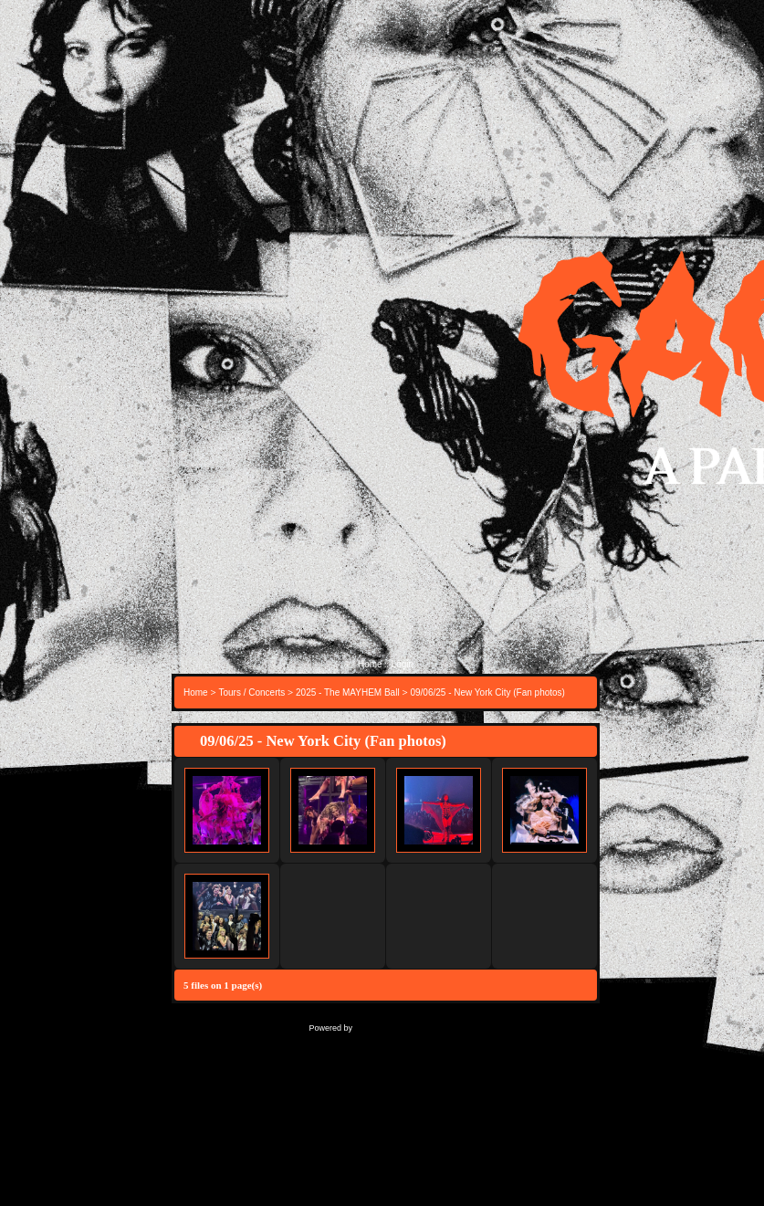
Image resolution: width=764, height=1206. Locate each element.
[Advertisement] (386, 492)
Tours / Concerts (251, 692)
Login (402, 664)
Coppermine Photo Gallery (409, 1027)
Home (370, 664)
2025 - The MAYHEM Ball (348, 692)
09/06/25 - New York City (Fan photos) (487, 692)
